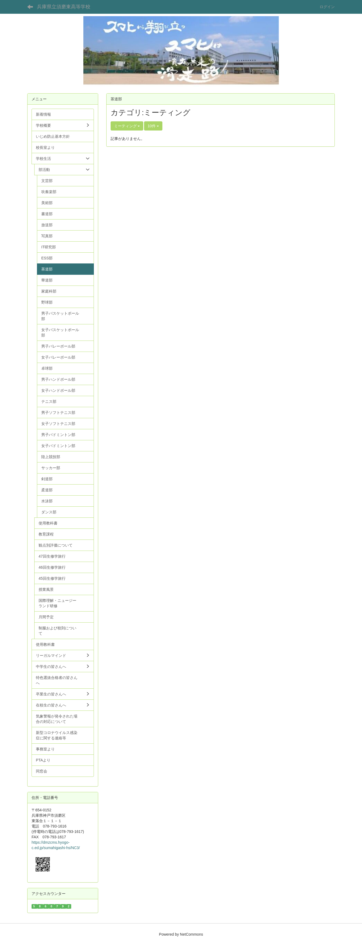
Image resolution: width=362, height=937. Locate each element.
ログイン (327, 7)
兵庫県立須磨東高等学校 (63, 6)
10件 (153, 126)
